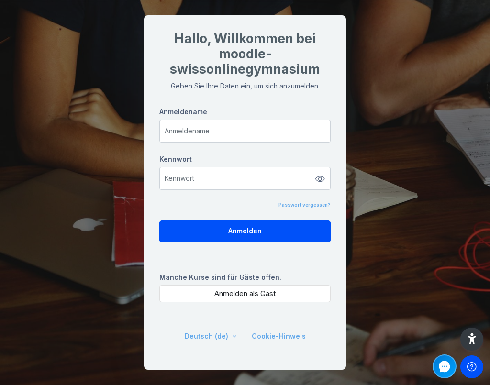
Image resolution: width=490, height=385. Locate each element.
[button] (471, 339)
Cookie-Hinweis (279, 336)
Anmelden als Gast (245, 293)
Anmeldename (183, 112)
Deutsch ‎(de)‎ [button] (207, 336)
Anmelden (245, 231)
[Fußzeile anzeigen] (471, 366)
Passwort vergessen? (304, 205)
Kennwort (175, 159)
